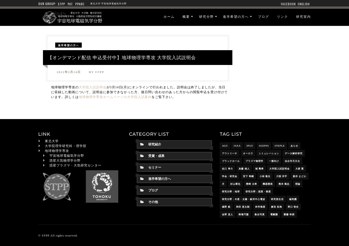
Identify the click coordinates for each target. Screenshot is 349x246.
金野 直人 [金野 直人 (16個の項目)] (227, 214)
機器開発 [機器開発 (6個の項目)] (268, 184)
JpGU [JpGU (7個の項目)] (249, 146)
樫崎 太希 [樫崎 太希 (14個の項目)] (251, 184)
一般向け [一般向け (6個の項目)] (274, 161)
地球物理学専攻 (57, 151)
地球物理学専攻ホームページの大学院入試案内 (115, 97)
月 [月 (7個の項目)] (223, 184)
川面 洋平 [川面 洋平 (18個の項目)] (281, 176)
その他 (149, 202)
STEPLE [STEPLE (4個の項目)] (280, 146)
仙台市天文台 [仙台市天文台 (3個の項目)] (292, 161)
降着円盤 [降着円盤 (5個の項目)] (244, 214)
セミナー (150, 167)
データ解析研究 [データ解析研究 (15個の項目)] (294, 153)
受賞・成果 (152, 156)
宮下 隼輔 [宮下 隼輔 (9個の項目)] (248, 176)
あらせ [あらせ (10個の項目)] (294, 146)
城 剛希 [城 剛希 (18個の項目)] (259, 168)
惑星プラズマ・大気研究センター (75, 165)
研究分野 (206, 16)
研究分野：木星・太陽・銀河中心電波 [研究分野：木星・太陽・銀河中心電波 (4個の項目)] (243, 199)
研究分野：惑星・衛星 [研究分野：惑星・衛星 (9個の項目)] (258, 191)
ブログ (263, 16)
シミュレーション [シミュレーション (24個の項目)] (269, 153)
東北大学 (52, 141)
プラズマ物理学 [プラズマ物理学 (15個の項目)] (254, 161)
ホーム (169, 16)
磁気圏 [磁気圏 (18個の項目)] (293, 199)
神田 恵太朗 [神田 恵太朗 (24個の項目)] (243, 207)
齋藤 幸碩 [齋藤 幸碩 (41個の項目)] (289, 214)
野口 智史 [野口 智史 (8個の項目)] (293, 207)
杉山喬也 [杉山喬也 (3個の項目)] (235, 184)
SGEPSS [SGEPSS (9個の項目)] (264, 146)
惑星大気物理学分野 (65, 160)
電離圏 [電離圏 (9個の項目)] (274, 214)
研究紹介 (150, 144)
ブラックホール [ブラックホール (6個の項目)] (231, 161)
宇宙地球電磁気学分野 (66, 155)
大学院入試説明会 (92, 87)
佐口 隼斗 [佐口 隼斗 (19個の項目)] (227, 168)
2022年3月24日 (69, 72)
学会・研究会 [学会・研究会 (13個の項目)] (229, 176)
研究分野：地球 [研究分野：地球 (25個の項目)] (231, 191)
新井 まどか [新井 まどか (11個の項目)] (300, 176)
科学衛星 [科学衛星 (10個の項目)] (260, 207)
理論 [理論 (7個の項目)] (297, 184)
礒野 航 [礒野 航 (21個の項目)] (226, 207)
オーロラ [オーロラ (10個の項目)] (248, 153)
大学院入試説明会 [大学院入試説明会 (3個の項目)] (279, 168)
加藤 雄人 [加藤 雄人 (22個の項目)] (244, 168)
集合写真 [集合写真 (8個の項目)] (260, 214)
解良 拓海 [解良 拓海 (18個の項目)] (276, 207)
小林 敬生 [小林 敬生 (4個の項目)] (265, 176)
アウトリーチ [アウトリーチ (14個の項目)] (229, 153)
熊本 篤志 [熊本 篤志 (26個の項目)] (284, 184)
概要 (186, 16)
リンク (282, 16)
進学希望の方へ (236, 16)
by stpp (96, 72)
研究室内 (303, 16)
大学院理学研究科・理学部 (65, 146)
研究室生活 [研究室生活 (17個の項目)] (277, 199)
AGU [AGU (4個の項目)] (225, 146)
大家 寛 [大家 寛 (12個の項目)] (299, 168)
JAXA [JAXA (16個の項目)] (237, 146)
